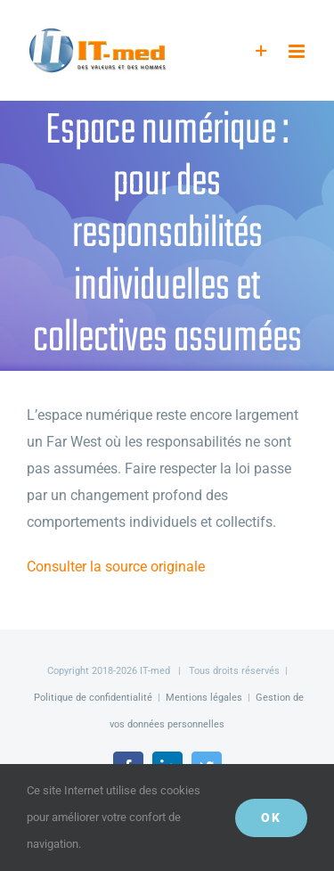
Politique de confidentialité (93, 697)
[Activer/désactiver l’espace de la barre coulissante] (261, 51)
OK (271, 817)
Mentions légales (204, 697)
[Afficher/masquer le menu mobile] (298, 51)
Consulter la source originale (116, 566)
